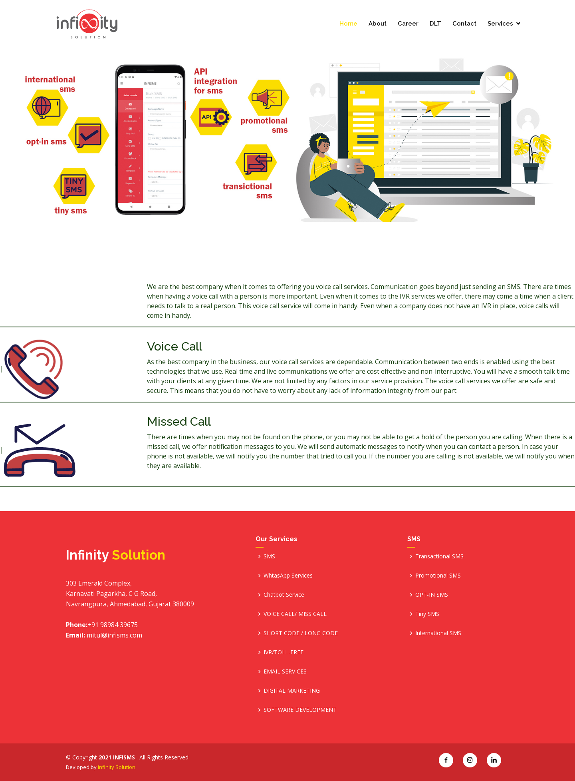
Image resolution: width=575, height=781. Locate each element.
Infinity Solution (116, 767)
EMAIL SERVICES (285, 671)
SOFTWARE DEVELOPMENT (300, 709)
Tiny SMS (427, 614)
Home (348, 24)
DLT (435, 24)
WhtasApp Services (288, 575)
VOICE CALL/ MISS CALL (295, 614)
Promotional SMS (438, 575)
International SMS (438, 633)
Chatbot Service (284, 594)
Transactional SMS (439, 556)
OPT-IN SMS (431, 594)
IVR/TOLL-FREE (283, 652)
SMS (269, 556)
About (378, 24)
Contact (464, 24)
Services (500, 24)
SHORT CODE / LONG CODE (301, 633)
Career (408, 24)
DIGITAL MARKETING (292, 690)
